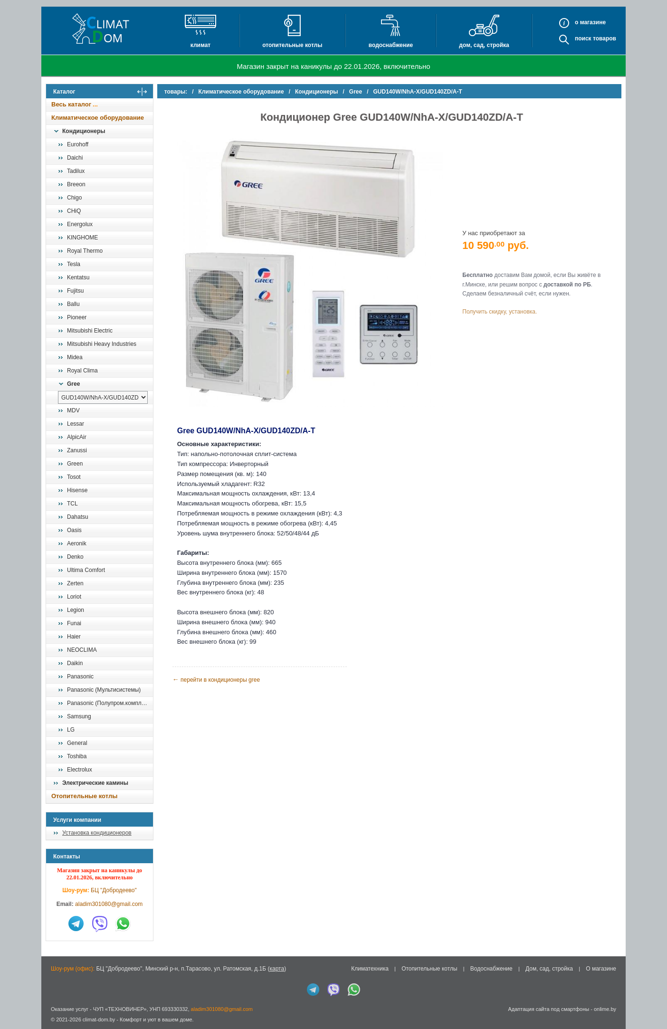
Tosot (74, 477)
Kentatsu (78, 277)
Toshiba (76, 756)
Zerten (75, 583)
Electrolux (79, 769)
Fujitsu (75, 290)
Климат (200, 45)
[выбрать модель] (103, 397)
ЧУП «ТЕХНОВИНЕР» (120, 1009)
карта (276, 968)
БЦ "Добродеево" (114, 890)
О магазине (601, 968)
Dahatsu (77, 517)
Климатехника (370, 968)
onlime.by (605, 1009)
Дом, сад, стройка (484, 45)
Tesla (73, 264)
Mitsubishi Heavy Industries (101, 344)
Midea (75, 357)
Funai (74, 623)
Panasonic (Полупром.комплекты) (109, 703)
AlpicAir (76, 437)
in (54, 1026)
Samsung (79, 716)
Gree (73, 384)
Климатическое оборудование (97, 117)
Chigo (74, 197)
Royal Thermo (85, 251)
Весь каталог (71, 104)
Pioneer (76, 317)
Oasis (74, 530)
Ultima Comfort (86, 570)
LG (71, 729)
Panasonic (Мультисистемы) (104, 689)
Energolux (80, 224)
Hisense (77, 490)
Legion (75, 610)
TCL (72, 503)
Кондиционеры (83, 131)
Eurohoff (77, 144)
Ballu (73, 304)
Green (75, 463)
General (77, 743)
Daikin (75, 663)
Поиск (583, 38)
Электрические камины (95, 783)
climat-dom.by (99, 1019)
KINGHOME (82, 237)
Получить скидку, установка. (500, 311)
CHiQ (74, 211)
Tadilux (76, 171)
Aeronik (76, 543)
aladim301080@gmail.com (109, 904)
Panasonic (80, 676)
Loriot (74, 596)
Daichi (75, 157)
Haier (74, 636)
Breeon (76, 184)
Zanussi (77, 450)
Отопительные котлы (292, 45)
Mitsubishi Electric (90, 330)
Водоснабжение (391, 45)
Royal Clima (82, 370)
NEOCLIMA (82, 650)
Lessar (75, 423)
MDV (73, 410)
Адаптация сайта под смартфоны (548, 1009)
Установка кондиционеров (97, 832)
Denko (75, 556)
